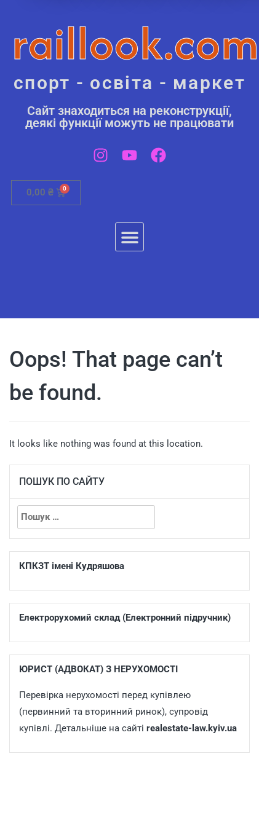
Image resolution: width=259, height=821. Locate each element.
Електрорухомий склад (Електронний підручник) (125, 617)
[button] (129, 236)
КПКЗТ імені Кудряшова (71, 566)
